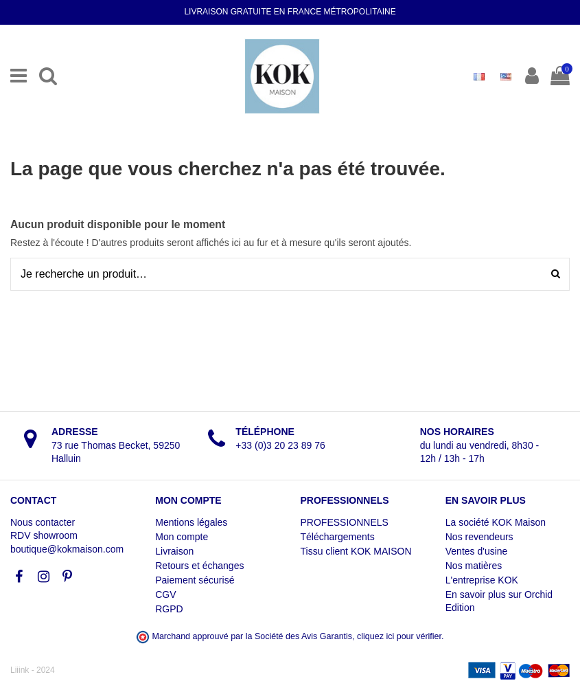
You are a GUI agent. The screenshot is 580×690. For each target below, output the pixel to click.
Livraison (174, 551)
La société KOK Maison (495, 522)
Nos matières (473, 565)
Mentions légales (191, 522)
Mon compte (181, 536)
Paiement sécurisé (194, 580)
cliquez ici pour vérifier (399, 636)
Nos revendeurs (479, 536)
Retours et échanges (199, 565)
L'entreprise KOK (481, 580)
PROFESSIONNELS (344, 522)
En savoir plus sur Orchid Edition (499, 601)
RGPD (169, 608)
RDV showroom (44, 535)
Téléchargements (338, 536)
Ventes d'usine (476, 551)
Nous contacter (42, 522)
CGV (165, 594)
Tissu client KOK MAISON (356, 551)
